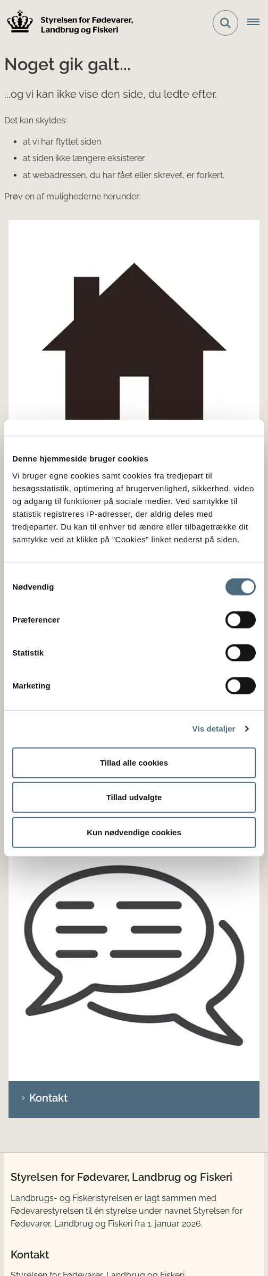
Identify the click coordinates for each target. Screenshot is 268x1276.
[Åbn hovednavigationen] (257, 23)
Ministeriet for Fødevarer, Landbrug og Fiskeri (107, 1143)
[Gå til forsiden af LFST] (67, 23)
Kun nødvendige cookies (134, 831)
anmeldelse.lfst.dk (61, 1067)
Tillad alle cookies (134, 762)
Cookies (49, 1192)
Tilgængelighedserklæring (85, 1213)
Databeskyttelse (130, 1192)
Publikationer (44, 945)
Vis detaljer (214, 728)
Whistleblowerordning (77, 1234)
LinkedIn (39, 872)
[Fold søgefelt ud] (225, 23)
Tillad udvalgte (134, 797)
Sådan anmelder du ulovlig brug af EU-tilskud (109, 1001)
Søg (39, 316)
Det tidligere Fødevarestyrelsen (80, 1160)
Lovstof (34, 928)
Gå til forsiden (63, 250)
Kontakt (48, 383)
